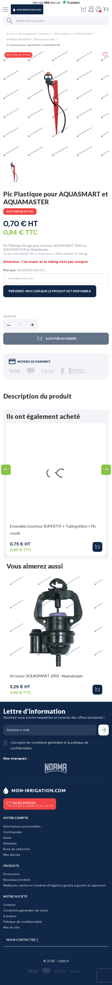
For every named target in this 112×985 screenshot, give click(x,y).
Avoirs (7, 838)
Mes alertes (11, 855)
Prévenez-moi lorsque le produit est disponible (50, 291)
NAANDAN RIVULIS (31, 270)
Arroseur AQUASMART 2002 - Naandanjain (46, 675)
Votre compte (15, 818)
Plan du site (11, 927)
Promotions (11, 874)
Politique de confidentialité (22, 922)
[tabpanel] (56, 104)
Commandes (12, 832)
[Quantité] (20, 325)
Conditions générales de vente (25, 910)
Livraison (9, 905)
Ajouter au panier (56, 338)
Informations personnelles (22, 826)
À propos (9, 916)
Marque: (10, 270)
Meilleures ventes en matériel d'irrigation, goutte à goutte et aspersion (54, 885)
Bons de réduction (16, 849)
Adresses (10, 843)
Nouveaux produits (16, 880)
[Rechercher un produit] (56, 21)
